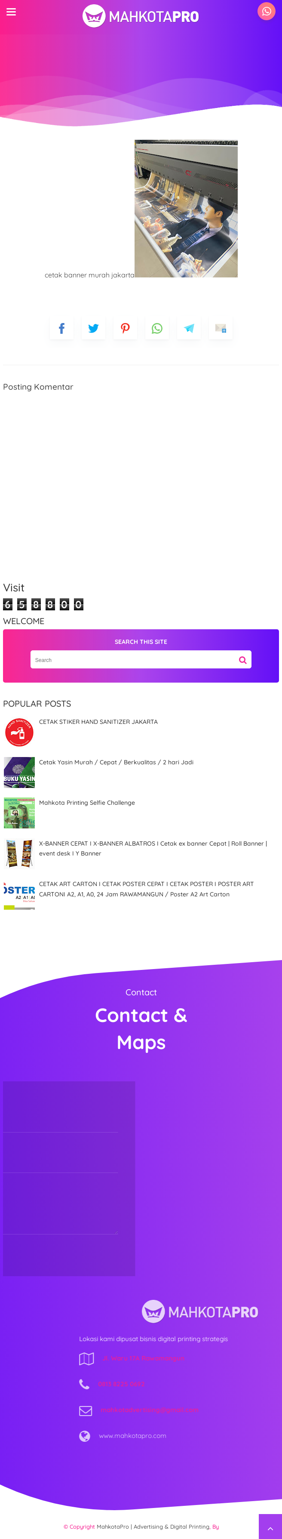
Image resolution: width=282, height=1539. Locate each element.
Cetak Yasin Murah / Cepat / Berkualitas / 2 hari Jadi (116, 762)
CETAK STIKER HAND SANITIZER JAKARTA (98, 722)
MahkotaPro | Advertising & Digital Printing (153, 1526)
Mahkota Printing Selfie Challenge (87, 802)
